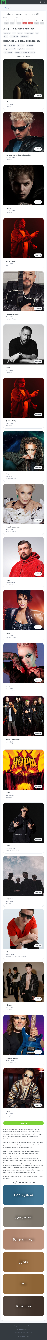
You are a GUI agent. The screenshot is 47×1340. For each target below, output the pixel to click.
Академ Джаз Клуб (9, 49)
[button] (40, 2)
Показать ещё (23, 1123)
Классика (6, 1297)
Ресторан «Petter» (9, 45)
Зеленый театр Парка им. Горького (25, 52)
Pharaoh (8, 208)
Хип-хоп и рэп (24, 36)
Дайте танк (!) (11, 261)
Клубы (20, 33)
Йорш (8, 793)
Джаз (4, 1252)
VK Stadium (21, 45)
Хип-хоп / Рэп (14, 36)
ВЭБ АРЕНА (30, 49)
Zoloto (8, 102)
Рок (14, 33)
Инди (5, 36)
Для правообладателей (23, 1329)
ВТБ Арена (30, 45)
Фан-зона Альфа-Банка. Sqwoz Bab (18, 155)
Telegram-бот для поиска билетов (23, 1326)
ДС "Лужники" (8, 52)
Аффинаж (9, 899)
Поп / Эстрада (29, 33)
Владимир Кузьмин (12, 1058)
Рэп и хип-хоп (7, 1230)
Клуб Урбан (21, 49)
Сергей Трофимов (12, 314)
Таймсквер (9, 1005)
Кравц (8, 846)
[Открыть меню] (44, 2)
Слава (8, 633)
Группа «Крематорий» (13, 739)
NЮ (7, 952)
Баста (8, 580)
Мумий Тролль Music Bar (13, 850)
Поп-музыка (6, 1186)
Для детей (6, 1208)
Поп (37, 33)
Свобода (8, 903)
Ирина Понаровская (13, 527)
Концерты (7, 33)
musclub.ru (22, 1336)
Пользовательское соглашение (23, 1332)
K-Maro (8, 367)
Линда (8, 474)
